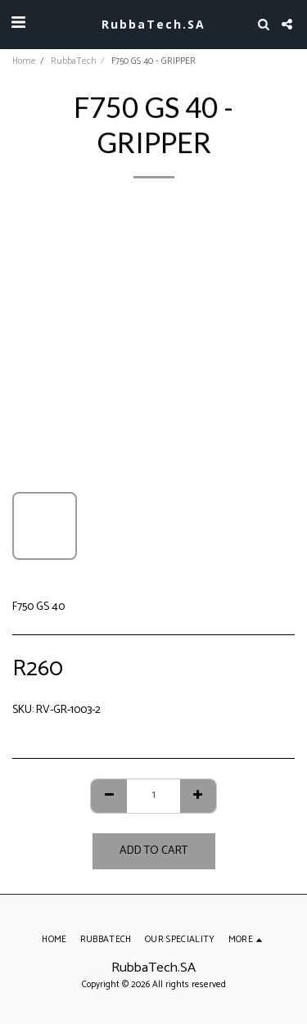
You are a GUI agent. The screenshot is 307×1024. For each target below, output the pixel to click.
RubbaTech (74, 61)
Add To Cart (153, 850)
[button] (18, 23)
